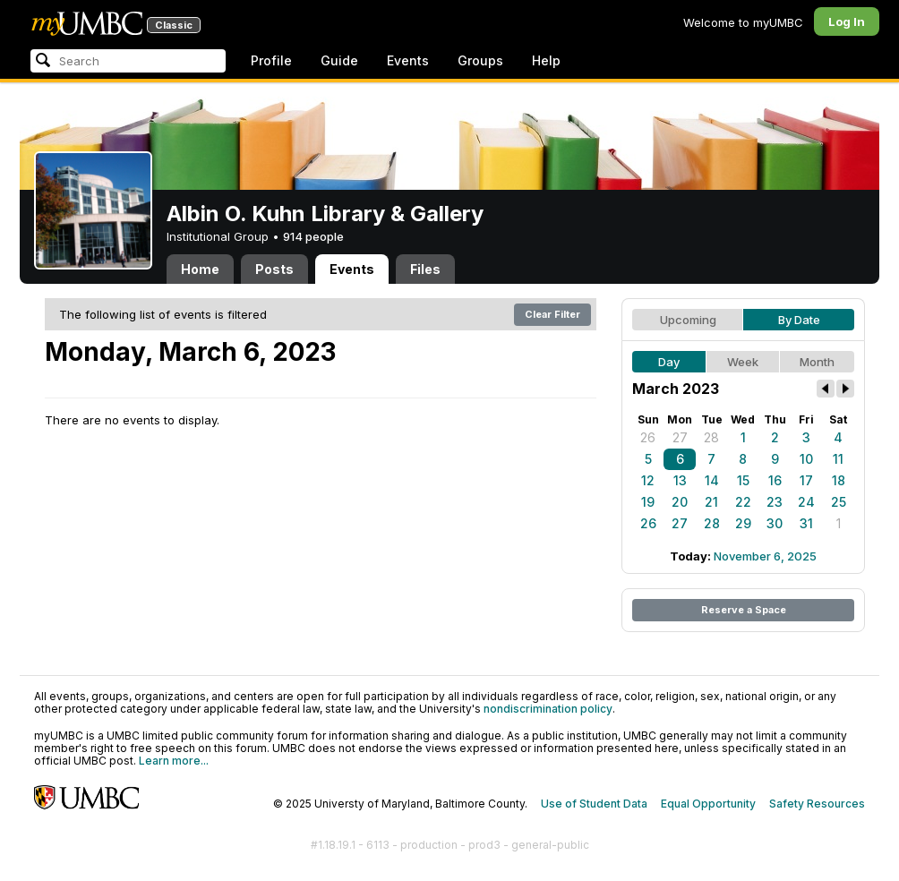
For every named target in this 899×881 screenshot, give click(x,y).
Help (546, 60)
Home (200, 269)
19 (648, 501)
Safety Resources (817, 803)
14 (712, 480)
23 (774, 501)
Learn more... (174, 760)
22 (743, 501)
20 (680, 501)
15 (743, 480)
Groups (480, 60)
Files (425, 269)
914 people (313, 236)
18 (838, 480)
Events (408, 60)
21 (711, 501)
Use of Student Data (594, 803)
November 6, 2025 (765, 556)
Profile (271, 60)
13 (680, 480)
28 (711, 437)
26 (647, 437)
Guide (339, 60)
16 (775, 480)
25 (838, 501)
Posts (274, 269)
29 (743, 523)
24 (806, 501)
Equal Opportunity (708, 803)
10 (806, 458)
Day (669, 362)
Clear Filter (552, 314)
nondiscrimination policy (548, 708)
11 (838, 458)
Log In (846, 21)
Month (817, 362)
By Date (799, 319)
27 (680, 437)
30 (774, 523)
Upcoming (688, 319)
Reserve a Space (743, 609)
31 (806, 523)
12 (648, 480)
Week (742, 362)
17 (806, 480)
